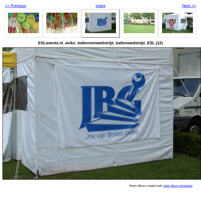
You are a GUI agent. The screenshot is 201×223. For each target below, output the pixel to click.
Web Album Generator (178, 185)
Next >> (189, 5)
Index (100, 5)
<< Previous (15, 5)
